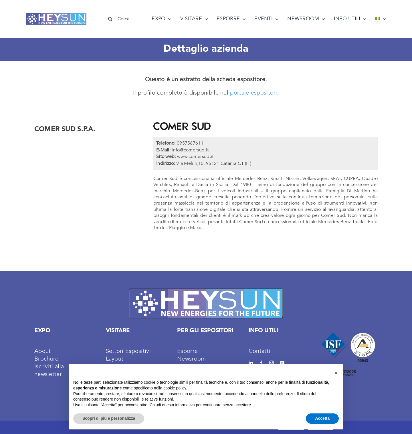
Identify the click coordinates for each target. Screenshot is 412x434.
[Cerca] (110, 19)
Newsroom (191, 359)
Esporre (187, 351)
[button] (335, 372)
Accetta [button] (322, 418)
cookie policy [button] (174, 388)
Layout (115, 359)
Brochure (46, 359)
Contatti (259, 351)
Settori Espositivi (128, 351)
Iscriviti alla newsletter (49, 370)
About (42, 351)
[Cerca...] (124, 19)
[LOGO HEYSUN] (56, 15)
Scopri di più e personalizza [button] (108, 418)
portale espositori (253, 93)
